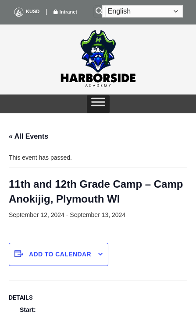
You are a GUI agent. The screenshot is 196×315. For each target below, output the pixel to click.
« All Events (28, 136)
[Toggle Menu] (98, 104)
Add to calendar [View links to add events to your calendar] (60, 254)
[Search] (99, 11)
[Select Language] (142, 11)
